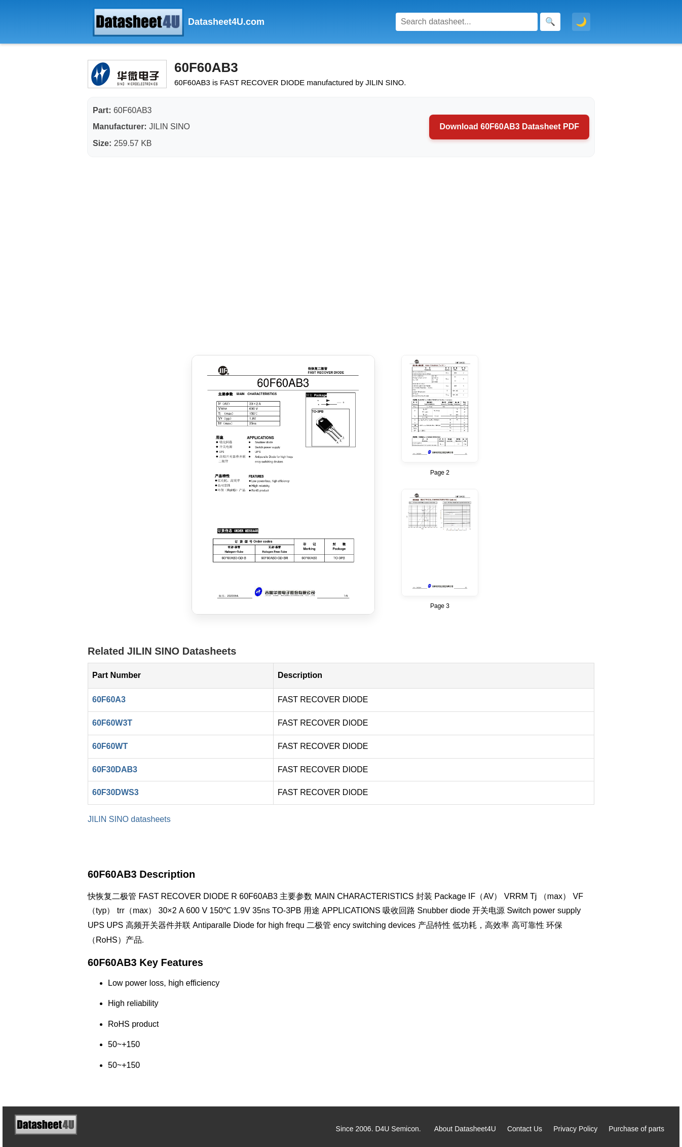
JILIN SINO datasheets (129, 819)
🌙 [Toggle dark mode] (581, 22)
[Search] (467, 22)
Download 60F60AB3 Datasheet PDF (509, 126)
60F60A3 (109, 699)
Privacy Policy (575, 1129)
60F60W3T (112, 723)
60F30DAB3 (114, 769)
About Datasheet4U (465, 1129)
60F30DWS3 (115, 792)
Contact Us (524, 1129)
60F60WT (110, 746)
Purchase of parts (636, 1129)
